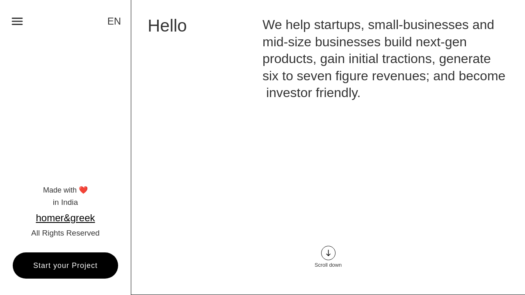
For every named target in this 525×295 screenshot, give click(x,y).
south (328, 253)
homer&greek (65, 218)
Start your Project (65, 265)
